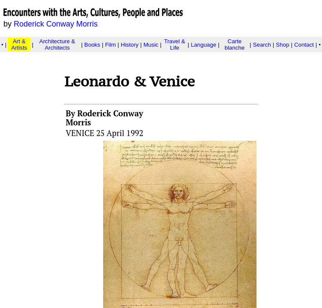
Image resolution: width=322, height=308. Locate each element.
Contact (304, 44)
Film (110, 44)
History (129, 44)
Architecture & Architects (57, 44)
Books (92, 44)
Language (203, 44)
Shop (282, 44)
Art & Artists (19, 44)
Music (150, 44)
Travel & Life (174, 44)
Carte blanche (234, 44)
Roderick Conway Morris (56, 24)
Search (262, 44)
